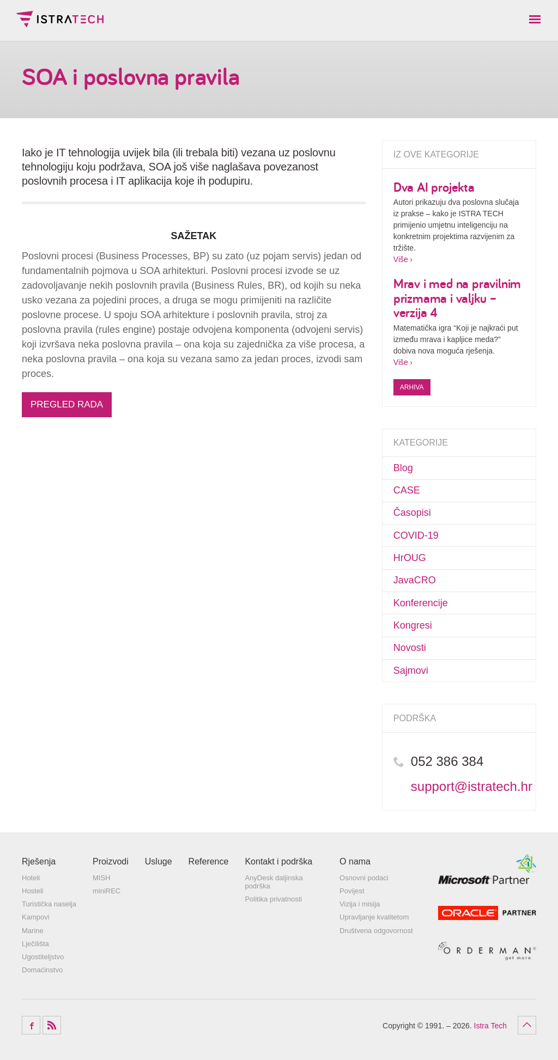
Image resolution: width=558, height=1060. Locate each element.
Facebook (31, 1025)
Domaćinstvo (42, 970)
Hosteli (33, 891)
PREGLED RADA (67, 404)
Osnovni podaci (364, 878)
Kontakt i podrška (278, 861)
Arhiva (412, 387)
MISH (102, 878)
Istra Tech (60, 19)
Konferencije (420, 603)
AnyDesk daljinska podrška (273, 882)
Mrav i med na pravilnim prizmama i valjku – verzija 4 (457, 298)
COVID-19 (416, 535)
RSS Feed (52, 1025)
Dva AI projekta (434, 187)
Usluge (158, 861)
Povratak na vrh (527, 1025)
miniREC (106, 891)
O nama (355, 861)
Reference (209, 861)
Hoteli (31, 878)
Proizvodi (111, 861)
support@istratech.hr (471, 786)
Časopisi (412, 512)
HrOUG (409, 557)
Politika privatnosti (273, 899)
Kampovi (36, 917)
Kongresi (412, 625)
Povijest (352, 891)
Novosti (409, 647)
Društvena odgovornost (376, 931)
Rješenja (39, 861)
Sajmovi (410, 670)
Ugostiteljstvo (43, 957)
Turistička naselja (49, 904)
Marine (33, 931)
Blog (403, 467)
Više (400, 259)
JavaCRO (414, 580)
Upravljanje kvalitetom (374, 917)
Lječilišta (35, 944)
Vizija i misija (359, 904)
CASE (406, 490)
